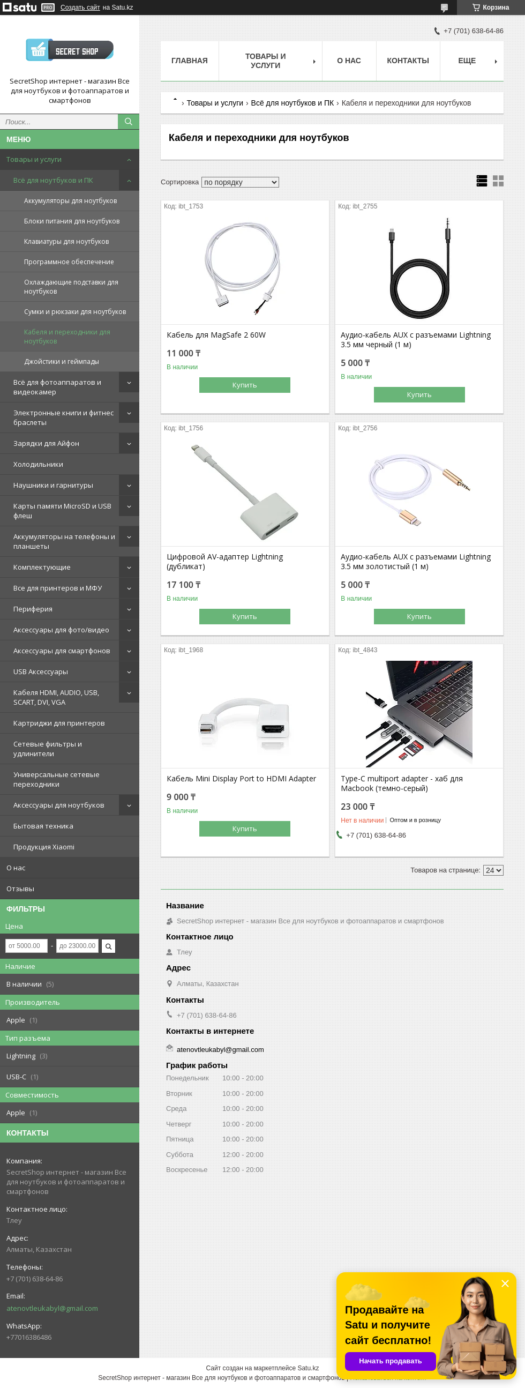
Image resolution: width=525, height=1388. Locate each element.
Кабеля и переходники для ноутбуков (67, 336)
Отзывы (20, 888)
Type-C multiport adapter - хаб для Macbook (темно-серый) (402, 783)
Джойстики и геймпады (61, 361)
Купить (244, 385)
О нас (15, 867)
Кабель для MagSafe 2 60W (216, 335)
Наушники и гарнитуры (53, 485)
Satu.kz (308, 1368)
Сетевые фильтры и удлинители (47, 748)
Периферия (32, 609)
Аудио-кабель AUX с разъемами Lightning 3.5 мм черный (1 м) (416, 339)
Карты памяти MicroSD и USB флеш (62, 510)
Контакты (408, 60)
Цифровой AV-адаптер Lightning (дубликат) (225, 561)
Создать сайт (80, 7)
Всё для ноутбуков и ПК (53, 180)
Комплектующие (42, 567)
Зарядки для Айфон (46, 443)
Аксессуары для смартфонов (61, 650)
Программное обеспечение (69, 261)
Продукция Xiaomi (43, 847)
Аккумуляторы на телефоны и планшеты (64, 541)
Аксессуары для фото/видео (61, 630)
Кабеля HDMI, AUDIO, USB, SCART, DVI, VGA (56, 697)
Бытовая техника (43, 826)
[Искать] (128, 122)
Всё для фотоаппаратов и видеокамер (57, 387)
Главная (189, 60)
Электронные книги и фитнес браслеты (63, 417)
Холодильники (38, 464)
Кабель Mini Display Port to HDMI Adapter (241, 778)
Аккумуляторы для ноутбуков (70, 200)
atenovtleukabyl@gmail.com (52, 1308)
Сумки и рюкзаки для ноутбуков (75, 311)
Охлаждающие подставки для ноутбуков (71, 287)
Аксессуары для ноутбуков (58, 805)
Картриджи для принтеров (59, 723)
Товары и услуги (34, 159)
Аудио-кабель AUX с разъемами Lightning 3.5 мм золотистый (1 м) (416, 561)
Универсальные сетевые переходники (56, 779)
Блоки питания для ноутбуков (71, 221)
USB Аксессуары (40, 671)
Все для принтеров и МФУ (57, 588)
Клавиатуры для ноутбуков (66, 241)
